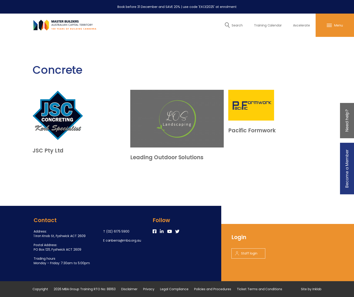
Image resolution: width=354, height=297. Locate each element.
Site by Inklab (311, 289)
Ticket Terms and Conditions (259, 289)
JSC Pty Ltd (48, 150)
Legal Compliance (174, 289)
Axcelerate (301, 25)
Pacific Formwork (252, 130)
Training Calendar (268, 25)
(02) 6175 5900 (118, 231)
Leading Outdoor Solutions (166, 157)
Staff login (246, 253)
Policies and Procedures (212, 289)
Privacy (148, 289)
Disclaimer (129, 289)
